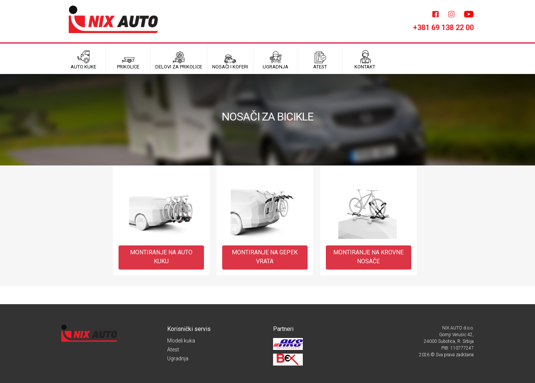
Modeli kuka (181, 341)
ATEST (320, 60)
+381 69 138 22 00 (443, 27)
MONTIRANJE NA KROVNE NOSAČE (368, 257)
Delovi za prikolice (178, 60)
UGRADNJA (275, 60)
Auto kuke (83, 60)
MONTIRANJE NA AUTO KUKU (161, 257)
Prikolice (128, 60)
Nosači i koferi (230, 60)
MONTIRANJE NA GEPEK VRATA (265, 257)
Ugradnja (177, 358)
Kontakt (364, 60)
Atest (173, 350)
